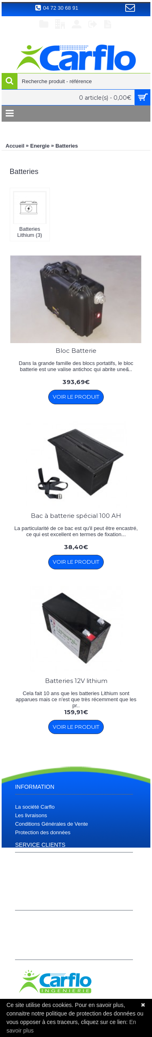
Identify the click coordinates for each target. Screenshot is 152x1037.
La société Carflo (35, 807)
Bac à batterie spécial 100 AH (76, 516)
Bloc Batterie (76, 350)
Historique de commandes (45, 931)
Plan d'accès (30, 865)
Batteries (67, 146)
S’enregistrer (30, 940)
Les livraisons (31, 815)
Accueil (15, 146)
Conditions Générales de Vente (51, 824)
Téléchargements (35, 882)
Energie (39, 146)
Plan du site (29, 873)
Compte (24, 923)
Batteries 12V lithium (76, 681)
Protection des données (43, 832)
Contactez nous (33, 890)
